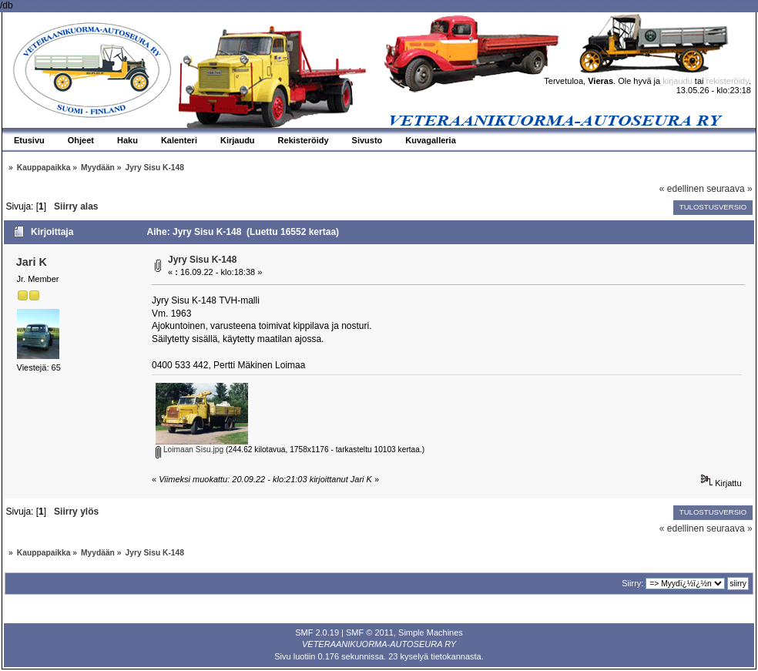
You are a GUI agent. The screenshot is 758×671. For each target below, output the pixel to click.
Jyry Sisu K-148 (202, 259)
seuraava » (729, 188)
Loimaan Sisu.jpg (189, 449)
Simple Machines (430, 632)
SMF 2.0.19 (317, 632)
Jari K (31, 262)
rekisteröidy (727, 81)
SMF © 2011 (370, 632)
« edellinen (681, 188)
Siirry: (632, 583)
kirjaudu (677, 81)
